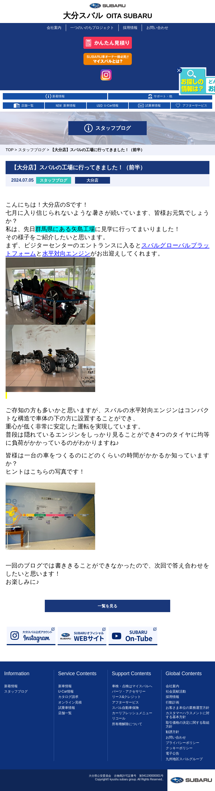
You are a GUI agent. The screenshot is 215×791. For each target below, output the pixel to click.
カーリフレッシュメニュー (132, 711)
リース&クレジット (126, 695)
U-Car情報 (66, 689)
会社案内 (53, 27)
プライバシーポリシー (182, 741)
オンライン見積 (70, 700)
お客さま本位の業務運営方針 (187, 706)
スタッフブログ (32, 148)
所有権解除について (127, 722)
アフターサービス (125, 700)
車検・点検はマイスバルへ (132, 684)
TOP (9, 148)
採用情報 (130, 27)
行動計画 (172, 700)
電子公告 (172, 751)
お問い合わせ (158, 27)
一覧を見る (107, 604)
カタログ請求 (68, 695)
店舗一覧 (65, 711)
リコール (118, 716)
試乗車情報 (66, 706)
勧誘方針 (172, 730)
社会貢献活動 (176, 689)
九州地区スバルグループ (184, 757)
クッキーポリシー (179, 746)
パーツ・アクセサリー (129, 689)
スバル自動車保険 (125, 706)
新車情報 (65, 684)
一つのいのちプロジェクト (92, 27)
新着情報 (11, 684)
